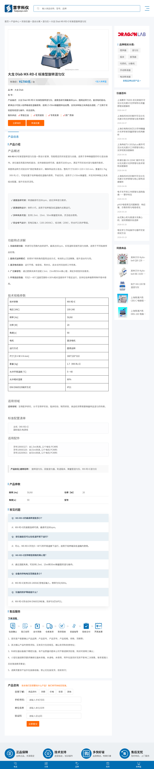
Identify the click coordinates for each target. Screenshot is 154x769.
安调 (61, 690)
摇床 (122, 56)
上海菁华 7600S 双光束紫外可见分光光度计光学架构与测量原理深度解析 (131, 103)
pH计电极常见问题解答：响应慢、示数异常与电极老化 (131, 206)
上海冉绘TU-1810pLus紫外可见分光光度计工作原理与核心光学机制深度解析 (131, 147)
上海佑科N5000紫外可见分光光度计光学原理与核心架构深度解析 (131, 179)
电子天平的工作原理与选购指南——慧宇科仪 (131, 193)
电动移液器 (125, 76)
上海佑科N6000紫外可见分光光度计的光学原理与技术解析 (131, 117)
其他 (69, 690)
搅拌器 (123, 50)
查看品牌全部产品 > (132, 80)
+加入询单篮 (100, 81)
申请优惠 (35, 122)
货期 (43, 690)
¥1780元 (25, 81)
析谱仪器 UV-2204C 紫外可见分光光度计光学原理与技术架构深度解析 (131, 163)
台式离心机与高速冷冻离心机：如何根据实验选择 (130, 219)
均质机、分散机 (127, 63)
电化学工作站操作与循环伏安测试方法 (131, 232)
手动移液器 (125, 70)
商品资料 (32, 690)
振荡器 (133, 56)
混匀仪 (135, 50)
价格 (52, 690)
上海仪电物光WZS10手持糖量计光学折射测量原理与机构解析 (131, 131)
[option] (58, 50)
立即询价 (17, 122)
